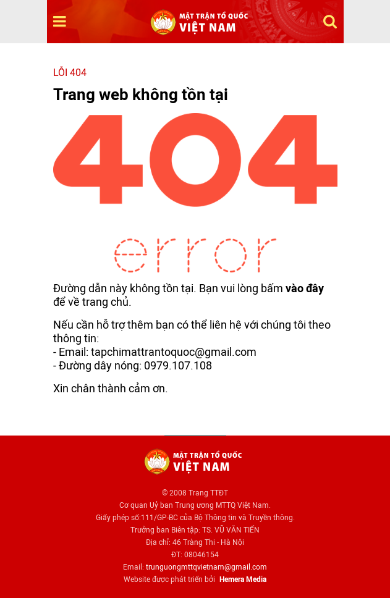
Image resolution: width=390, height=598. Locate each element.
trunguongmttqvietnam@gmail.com (206, 567)
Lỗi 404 (70, 72)
